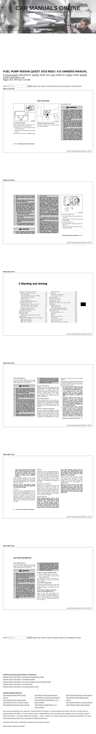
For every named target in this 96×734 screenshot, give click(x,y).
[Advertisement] (48, 47)
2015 (53, 75)
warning (43, 637)
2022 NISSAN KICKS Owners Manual (14, 708)
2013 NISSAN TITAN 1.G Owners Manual (15, 712)
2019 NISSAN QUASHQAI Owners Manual (16, 716)
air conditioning (70, 637)
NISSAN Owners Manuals (12, 699)
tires (39, 86)
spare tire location (65, 86)
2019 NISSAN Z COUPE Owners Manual (47, 706)
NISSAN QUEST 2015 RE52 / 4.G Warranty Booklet (19, 681)
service (78, 637)
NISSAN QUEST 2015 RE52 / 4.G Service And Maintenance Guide (23, 677)
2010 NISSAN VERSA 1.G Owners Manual (79, 712)
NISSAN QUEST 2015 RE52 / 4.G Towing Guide (18, 689)
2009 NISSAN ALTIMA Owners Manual (78, 716)
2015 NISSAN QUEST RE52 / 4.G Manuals (22, 674)
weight (35, 86)
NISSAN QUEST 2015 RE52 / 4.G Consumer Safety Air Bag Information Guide (27, 685)
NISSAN (35, 75)
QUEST (69, 75)
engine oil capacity (52, 637)
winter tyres (36, 637)
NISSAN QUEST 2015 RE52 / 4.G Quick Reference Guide (21, 693)
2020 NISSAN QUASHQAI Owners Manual (79, 702)
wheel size (62, 637)
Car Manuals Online (48, 8)
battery (44, 86)
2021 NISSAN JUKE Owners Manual (46, 702)
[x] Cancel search (10, 75)
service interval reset (52, 86)
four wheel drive (76, 86)
